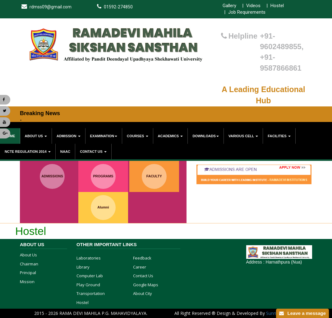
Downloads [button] (205, 136)
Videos (253, 5)
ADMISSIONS (52, 176)
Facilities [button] (279, 136)
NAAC (65, 151)
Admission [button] (69, 136)
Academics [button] (170, 136)
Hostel (277, 5)
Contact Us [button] (93, 151)
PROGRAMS (103, 176)
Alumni (103, 207)
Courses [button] (137, 136)
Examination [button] (103, 136)
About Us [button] (36, 136)
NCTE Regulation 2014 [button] (28, 151)
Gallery (229, 5)
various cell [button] (243, 136)
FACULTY (154, 176)
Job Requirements (246, 12)
